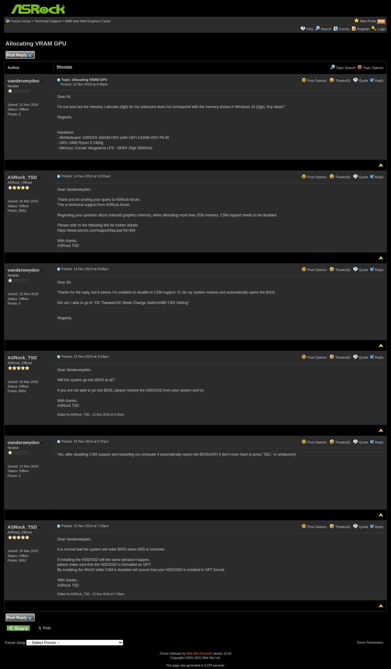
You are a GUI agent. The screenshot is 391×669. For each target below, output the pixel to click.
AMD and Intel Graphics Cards (88, 21)
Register (363, 29)
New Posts (368, 21)
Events (341, 29)
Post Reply (19, 55)
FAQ (309, 29)
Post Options (314, 80)
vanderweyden (25, 80)
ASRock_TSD (24, 177)
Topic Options (370, 68)
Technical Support (48, 21)
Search (326, 29)
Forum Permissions (371, 642)
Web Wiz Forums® (199, 653)
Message (64, 67)
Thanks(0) (339, 80)
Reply (379, 80)
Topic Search (342, 68)
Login (381, 29)
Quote (363, 80)
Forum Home (21, 21)
